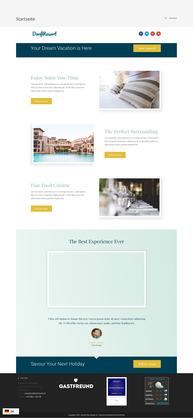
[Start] (166, 18)
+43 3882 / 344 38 (33, 397)
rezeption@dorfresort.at (35, 393)
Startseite (173, 18)
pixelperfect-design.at (89, 415)
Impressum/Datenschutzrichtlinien (112, 415)
